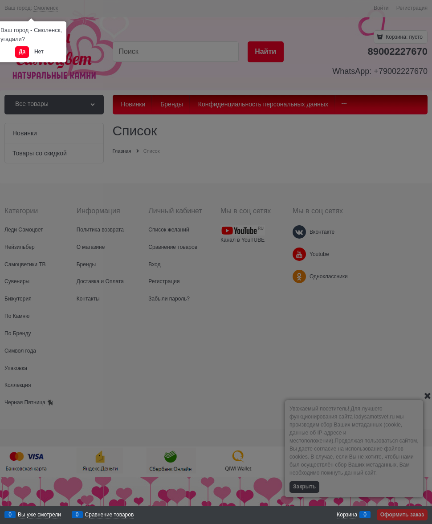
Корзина (347, 514)
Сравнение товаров (109, 514)
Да (22, 52)
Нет (39, 52)
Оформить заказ (402, 515)
